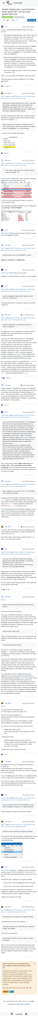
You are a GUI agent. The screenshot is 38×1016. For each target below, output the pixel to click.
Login (11, 991)
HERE (25, 711)
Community (18, 3)
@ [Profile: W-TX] (3, 96)
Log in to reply (31, 20)
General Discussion (7, 17)
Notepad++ (25, 1001)
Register (6, 991)
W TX (6, 26)
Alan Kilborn (8, 93)
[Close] (34, 963)
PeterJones (8, 160)
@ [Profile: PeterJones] (5, 273)
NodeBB (17, 1004)
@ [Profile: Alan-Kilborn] (5, 233)
